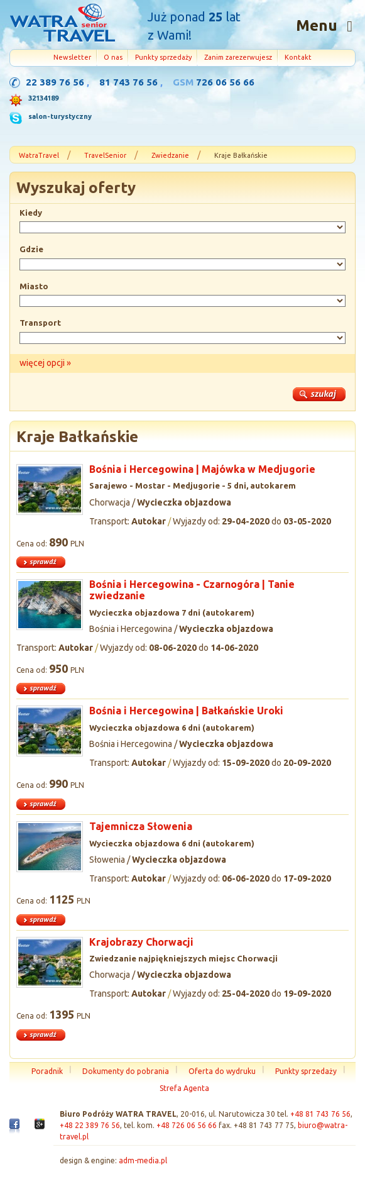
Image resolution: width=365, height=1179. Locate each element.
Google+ (40, 1127)
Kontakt (298, 57)
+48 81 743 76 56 (320, 1114)
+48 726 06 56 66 (186, 1125)
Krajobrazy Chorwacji (141, 942)
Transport (40, 322)
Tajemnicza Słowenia (140, 826)
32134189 (43, 98)
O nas (113, 57)
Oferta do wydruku (222, 1071)
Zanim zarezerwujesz (238, 57)
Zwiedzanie (170, 155)
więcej (182, 562)
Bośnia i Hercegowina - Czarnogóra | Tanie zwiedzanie (192, 589)
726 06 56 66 (225, 82)
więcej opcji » (45, 363)
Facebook (14, 1128)
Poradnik (47, 1071)
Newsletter (72, 57)
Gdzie (31, 249)
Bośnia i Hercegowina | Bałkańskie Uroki (186, 710)
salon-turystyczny (60, 116)
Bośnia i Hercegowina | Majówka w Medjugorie (202, 469)
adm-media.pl (143, 1160)
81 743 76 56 (128, 82)
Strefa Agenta (184, 1088)
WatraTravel (39, 155)
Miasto (33, 286)
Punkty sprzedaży (163, 57)
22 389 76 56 (55, 82)
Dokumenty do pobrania (125, 1071)
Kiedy (30, 212)
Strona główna (62, 24)
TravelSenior (105, 155)
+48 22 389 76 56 (90, 1125)
